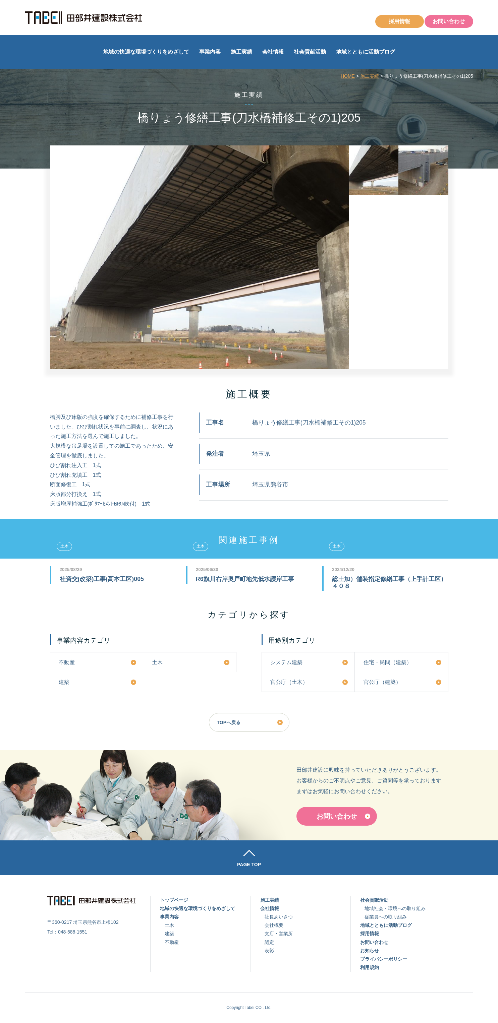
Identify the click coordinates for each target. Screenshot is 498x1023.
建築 (64, 682)
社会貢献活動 (310, 52)
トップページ (174, 900)
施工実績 (241, 52)
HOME (348, 76)
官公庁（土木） (289, 682)
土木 (157, 662)
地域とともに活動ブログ (365, 52)
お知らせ (369, 950)
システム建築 (286, 662)
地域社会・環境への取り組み (395, 908)
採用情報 (399, 21)
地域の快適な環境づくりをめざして (146, 52)
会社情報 (273, 52)
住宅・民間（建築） (388, 662)
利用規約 (369, 967)
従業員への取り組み (386, 916)
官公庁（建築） (382, 682)
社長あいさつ (279, 916)
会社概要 (274, 925)
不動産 (67, 662)
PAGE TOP (249, 864)
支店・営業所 (279, 933)
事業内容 (210, 52)
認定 (269, 942)
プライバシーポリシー (383, 959)
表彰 (269, 950)
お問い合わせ (449, 21)
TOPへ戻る (229, 722)
